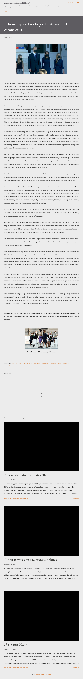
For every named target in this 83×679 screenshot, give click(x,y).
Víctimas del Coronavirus (22, 366)
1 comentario (17, 583)
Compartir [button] (7, 369)
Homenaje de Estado (47, 363)
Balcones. (14, 363)
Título (7, 11)
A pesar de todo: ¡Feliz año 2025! (26, 475)
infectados (57, 363)
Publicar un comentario (20, 498)
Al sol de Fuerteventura (17, 3)
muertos (64, 363)
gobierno (37, 363)
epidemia (20, 363)
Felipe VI (31, 363)
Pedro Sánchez (9, 366)
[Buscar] (70, 3)
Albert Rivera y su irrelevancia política (30, 559)
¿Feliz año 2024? (15, 644)
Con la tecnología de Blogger (41, 674)
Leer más (76, 498)
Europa (26, 363)
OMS (69, 363)
